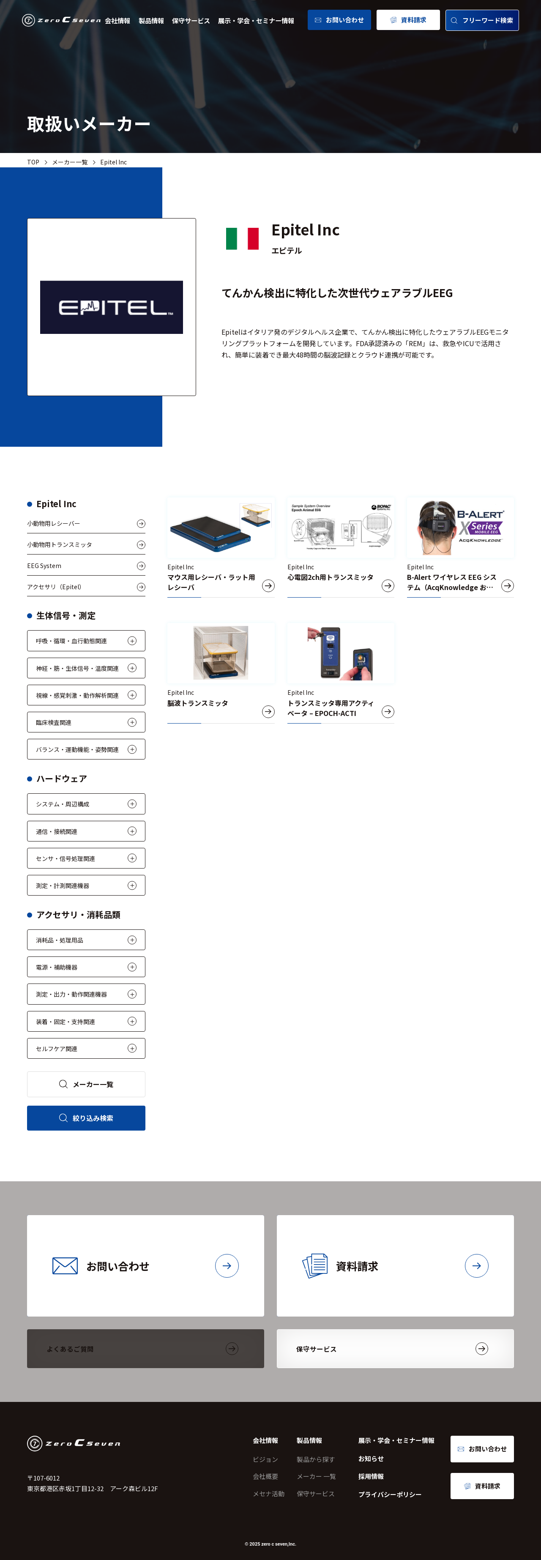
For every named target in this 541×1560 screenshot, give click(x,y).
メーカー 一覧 (316, 1476)
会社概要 (265, 1476)
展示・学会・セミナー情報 (256, 20)
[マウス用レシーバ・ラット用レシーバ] (220, 547)
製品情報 (151, 20)
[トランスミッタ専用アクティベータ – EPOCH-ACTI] (340, 673)
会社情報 (117, 20)
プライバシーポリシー (390, 1494)
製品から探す (316, 1459)
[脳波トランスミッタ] (220, 673)
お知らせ (371, 1458)
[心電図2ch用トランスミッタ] (340, 547)
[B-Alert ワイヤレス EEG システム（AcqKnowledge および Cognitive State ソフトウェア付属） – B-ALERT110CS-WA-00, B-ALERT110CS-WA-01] (460, 547)
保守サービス (191, 20)
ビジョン (265, 1459)
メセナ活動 (268, 1493)
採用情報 (371, 1476)
